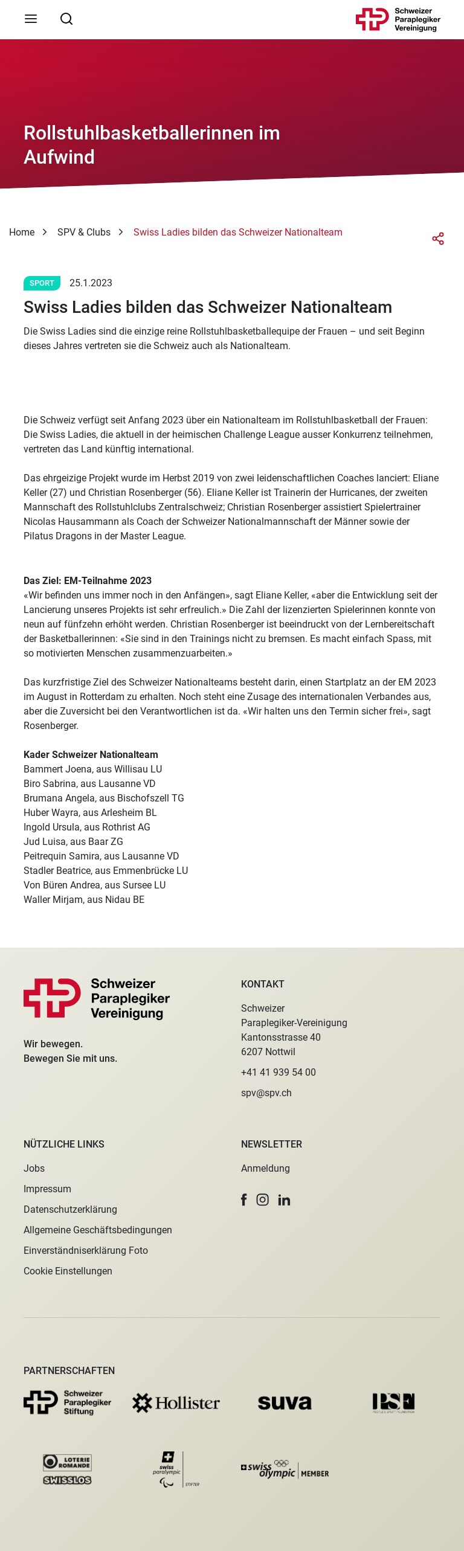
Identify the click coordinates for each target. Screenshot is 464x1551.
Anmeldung (265, 1168)
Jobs (34, 1168)
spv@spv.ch (266, 1093)
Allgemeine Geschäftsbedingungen (98, 1230)
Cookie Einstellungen (68, 1271)
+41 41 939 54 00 (278, 1072)
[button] (244, 1199)
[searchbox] (66, 18)
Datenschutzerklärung (70, 1209)
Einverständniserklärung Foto (86, 1250)
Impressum (47, 1189)
